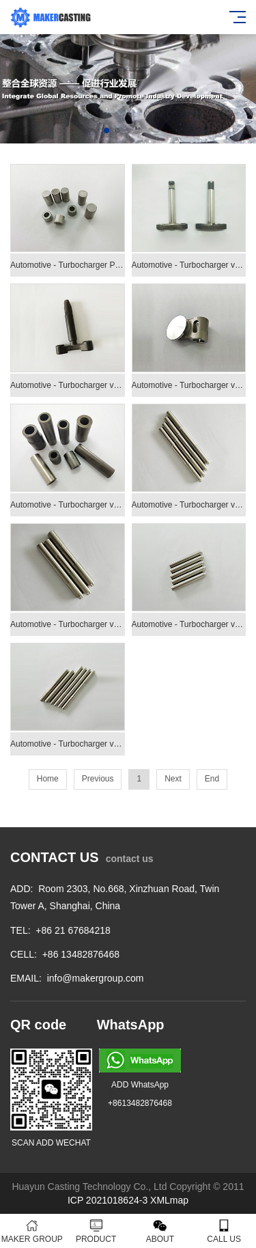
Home (48, 779)
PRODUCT (96, 1231)
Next (173, 779)
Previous (98, 779)
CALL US (224, 1231)
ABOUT (160, 1231)
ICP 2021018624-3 (107, 1200)
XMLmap (169, 1200)
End (212, 779)
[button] (106, 130)
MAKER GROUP (32, 1231)
